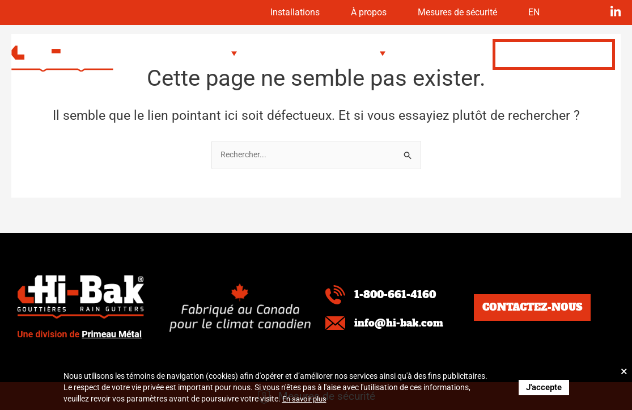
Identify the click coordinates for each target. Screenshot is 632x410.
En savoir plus (306, 398)
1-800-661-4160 (399, 294)
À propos (344, 12)
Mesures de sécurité (445, 12)
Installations (261, 12)
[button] (210, 53)
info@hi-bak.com (403, 322)
